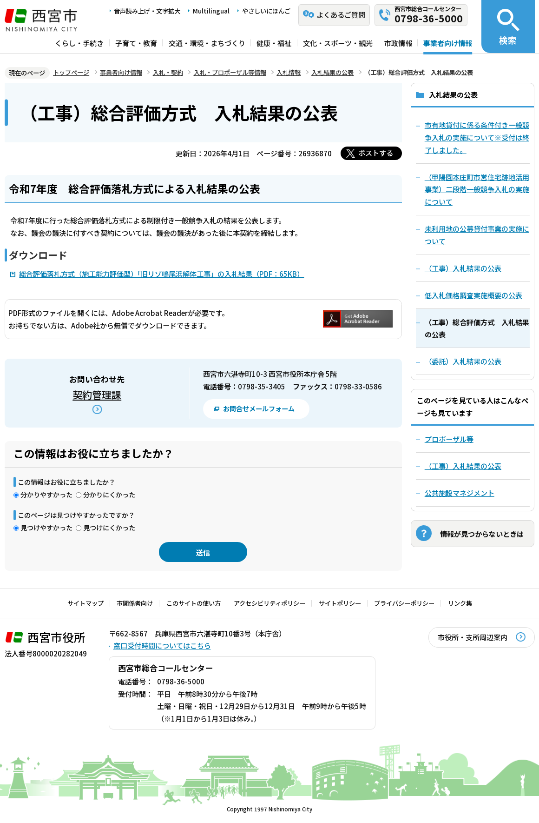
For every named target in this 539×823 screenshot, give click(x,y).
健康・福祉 (273, 43)
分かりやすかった (46, 494)
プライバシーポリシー (404, 603)
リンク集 (460, 603)
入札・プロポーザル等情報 (230, 72)
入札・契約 (168, 72)
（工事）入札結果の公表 (463, 466)
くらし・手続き (79, 43)
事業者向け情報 (447, 43)
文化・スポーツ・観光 (338, 43)
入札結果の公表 (332, 72)
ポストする (375, 152)
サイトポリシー (340, 603)
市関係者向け (135, 603)
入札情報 (288, 72)
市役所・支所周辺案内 (472, 637)
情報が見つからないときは (482, 534)
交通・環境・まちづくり (207, 43)
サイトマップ (85, 603)
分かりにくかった (109, 494)
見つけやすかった (46, 527)
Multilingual (211, 11)
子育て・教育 (136, 43)
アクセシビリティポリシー (269, 603)
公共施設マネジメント (459, 493)
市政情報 (398, 43)
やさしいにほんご (266, 11)
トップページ (71, 72)
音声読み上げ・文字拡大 (147, 11)
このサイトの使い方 (193, 603)
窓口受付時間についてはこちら (162, 645)
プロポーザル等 (449, 439)
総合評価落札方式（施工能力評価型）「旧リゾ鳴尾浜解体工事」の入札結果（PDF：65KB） (161, 273)
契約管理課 (96, 394)
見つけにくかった (109, 527)
